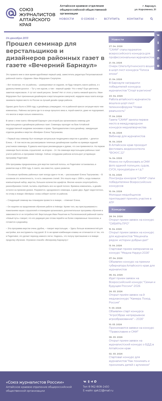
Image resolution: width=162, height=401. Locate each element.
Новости (117, 39)
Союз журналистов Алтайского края (30, 17)
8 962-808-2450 (99, 386)
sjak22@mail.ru (103, 390)
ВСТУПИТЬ (112, 18)
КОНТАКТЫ (135, 18)
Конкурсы (118, 209)
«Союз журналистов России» (35, 382)
